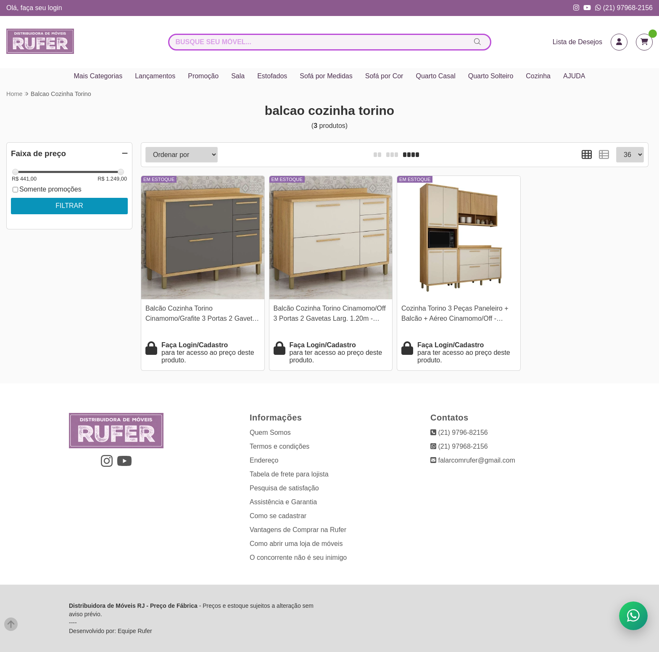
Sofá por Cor (384, 76)
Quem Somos (270, 432)
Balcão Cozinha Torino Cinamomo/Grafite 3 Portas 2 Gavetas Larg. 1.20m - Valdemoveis (202, 315)
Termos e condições (279, 446)
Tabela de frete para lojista (289, 474)
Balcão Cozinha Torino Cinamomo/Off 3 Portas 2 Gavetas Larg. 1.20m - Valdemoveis (330, 315)
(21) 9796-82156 (459, 432)
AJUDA (574, 76)
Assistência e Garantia (283, 502)
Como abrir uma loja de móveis (296, 543)
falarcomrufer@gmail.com (472, 460)
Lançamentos (155, 76)
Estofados (272, 76)
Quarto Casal (435, 76)
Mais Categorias (98, 76)
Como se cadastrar (278, 515)
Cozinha (538, 76)
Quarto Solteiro (491, 76)
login (55, 7)
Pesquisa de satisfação (284, 488)
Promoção (203, 76)
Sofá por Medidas (326, 76)
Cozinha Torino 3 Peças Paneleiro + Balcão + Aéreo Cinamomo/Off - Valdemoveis (455, 315)
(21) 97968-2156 (624, 7)
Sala (238, 76)
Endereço (264, 460)
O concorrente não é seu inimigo (298, 557)
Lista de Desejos (577, 41)
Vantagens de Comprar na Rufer (298, 529)
